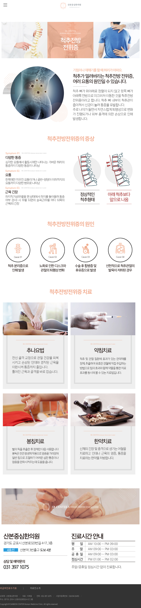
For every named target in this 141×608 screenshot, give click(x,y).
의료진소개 (35, 588)
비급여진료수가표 (8, 588)
